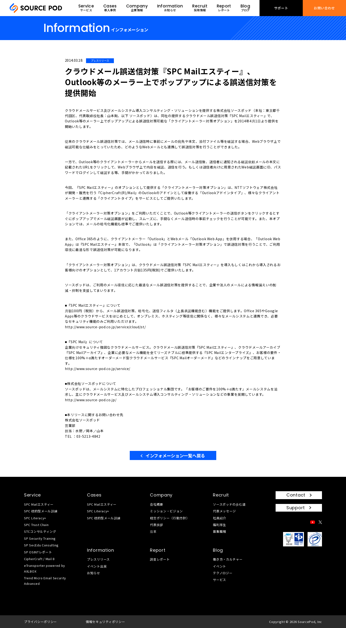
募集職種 (219, 531)
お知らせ (93, 573)
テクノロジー (222, 573)
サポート (281, 8)
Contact (295, 495)
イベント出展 (97, 566)
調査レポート (160, 559)
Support (295, 508)
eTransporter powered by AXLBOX (44, 568)
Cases (94, 495)
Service (32, 495)
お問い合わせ (324, 8)
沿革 (153, 531)
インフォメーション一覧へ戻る (175, 455)
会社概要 (156, 504)
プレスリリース (98, 559)
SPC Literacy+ (35, 518)
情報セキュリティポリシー (105, 621)
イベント (219, 566)
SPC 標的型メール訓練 (40, 511)
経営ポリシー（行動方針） (169, 518)
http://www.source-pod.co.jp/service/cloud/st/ (105, 326)
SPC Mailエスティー (39, 504)
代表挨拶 (156, 524)
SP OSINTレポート (38, 552)
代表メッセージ (224, 511)
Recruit (221, 495)
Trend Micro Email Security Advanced (45, 581)
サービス (219, 579)
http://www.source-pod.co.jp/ (91, 399)
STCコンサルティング (40, 531)
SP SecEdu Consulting (41, 545)
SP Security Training (40, 538)
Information (100, 550)
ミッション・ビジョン (166, 511)
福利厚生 (219, 524)
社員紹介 (219, 518)
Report (157, 550)
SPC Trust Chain (36, 524)
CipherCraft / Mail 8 (39, 558)
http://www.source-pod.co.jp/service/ (97, 368)
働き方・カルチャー (227, 559)
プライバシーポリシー (40, 621)
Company (161, 495)
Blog (218, 550)
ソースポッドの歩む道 (229, 504)
